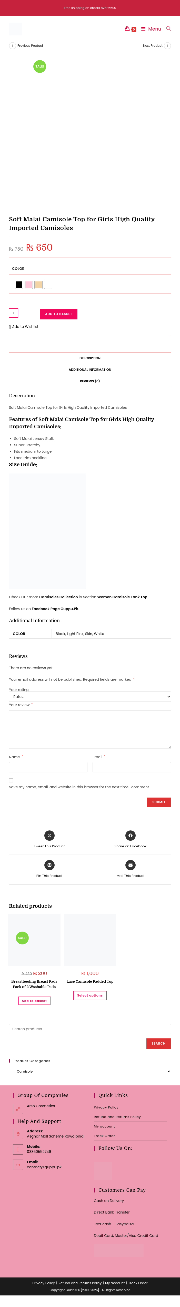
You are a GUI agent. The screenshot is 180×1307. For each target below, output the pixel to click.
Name (16, 757)
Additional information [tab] (90, 369)
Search (159, 1043)
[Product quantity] (13, 313)
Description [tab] (90, 358)
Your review (21, 704)
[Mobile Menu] (150, 29)
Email (99, 757)
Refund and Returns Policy (117, 1116)
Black (60, 633)
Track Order (104, 1135)
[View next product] (167, 45)
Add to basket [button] (34, 1001)
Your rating (19, 690)
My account (104, 1126)
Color (18, 268)
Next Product (153, 45)
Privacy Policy (106, 1107)
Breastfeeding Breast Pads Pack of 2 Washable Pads (34, 984)
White (99, 633)
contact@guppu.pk (44, 1167)
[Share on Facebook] (131, 839)
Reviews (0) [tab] (90, 381)
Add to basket (58, 314)
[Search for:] (167, 29)
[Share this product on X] (49, 839)
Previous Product (30, 45)
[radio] (19, 285)
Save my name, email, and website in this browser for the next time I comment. (79, 787)
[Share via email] (130, 869)
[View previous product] (12, 45)
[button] (23, 327)
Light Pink (75, 633)
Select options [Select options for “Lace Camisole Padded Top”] (90, 995)
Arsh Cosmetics (41, 1106)
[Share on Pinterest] (49, 869)
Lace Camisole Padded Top (90, 981)
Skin (88, 633)
